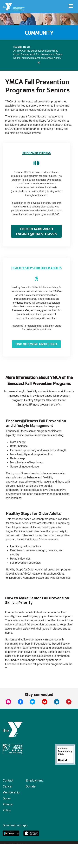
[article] (39, 55)
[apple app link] (31, 833)
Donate (31, 786)
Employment (34, 780)
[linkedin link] (56, 702)
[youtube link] (44, 702)
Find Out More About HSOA (36, 344)
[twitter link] (32, 702)
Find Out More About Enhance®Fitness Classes (36, 231)
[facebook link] (20, 702)
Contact (8, 780)
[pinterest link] (69, 702)
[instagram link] (8, 702)
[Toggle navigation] (70, 6)
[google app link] (11, 833)
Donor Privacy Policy (8, 804)
